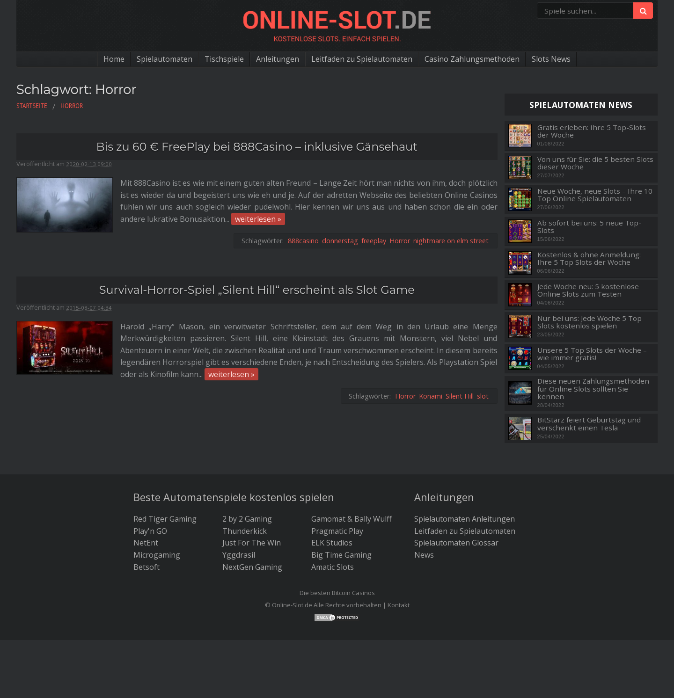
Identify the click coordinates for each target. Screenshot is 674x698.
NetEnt (145, 543)
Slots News (551, 59)
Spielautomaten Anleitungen (464, 519)
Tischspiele (224, 59)
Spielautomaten (164, 59)
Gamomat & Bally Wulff (351, 519)
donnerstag (340, 240)
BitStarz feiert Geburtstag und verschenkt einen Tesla (589, 423)
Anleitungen (277, 59)
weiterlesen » (258, 219)
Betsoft (146, 567)
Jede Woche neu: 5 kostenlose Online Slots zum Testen (588, 290)
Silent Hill (460, 396)
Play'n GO (150, 531)
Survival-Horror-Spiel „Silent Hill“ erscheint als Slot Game (257, 290)
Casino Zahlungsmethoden (472, 59)
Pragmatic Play (337, 531)
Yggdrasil (238, 555)
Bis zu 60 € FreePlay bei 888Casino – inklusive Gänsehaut (257, 146)
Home (114, 59)
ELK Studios (331, 543)
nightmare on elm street (451, 240)
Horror (399, 240)
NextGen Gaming (252, 567)
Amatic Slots (332, 567)
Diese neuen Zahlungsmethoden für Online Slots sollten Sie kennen (593, 388)
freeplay (373, 240)
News (424, 555)
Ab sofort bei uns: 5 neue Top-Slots (589, 226)
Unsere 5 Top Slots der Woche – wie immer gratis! (592, 354)
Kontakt (399, 605)
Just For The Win (251, 543)
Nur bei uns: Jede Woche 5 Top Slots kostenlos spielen (589, 322)
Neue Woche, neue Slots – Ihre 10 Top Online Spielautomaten (594, 195)
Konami (430, 396)
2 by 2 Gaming (247, 519)
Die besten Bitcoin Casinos (337, 593)
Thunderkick (244, 531)
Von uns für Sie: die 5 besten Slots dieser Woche (595, 163)
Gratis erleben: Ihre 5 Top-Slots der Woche (591, 131)
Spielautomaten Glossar (456, 543)
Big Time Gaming (341, 555)
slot (483, 396)
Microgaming (156, 555)
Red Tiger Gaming (165, 519)
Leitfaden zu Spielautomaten (361, 59)
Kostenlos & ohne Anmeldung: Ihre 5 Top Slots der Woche (589, 258)
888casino (303, 240)
